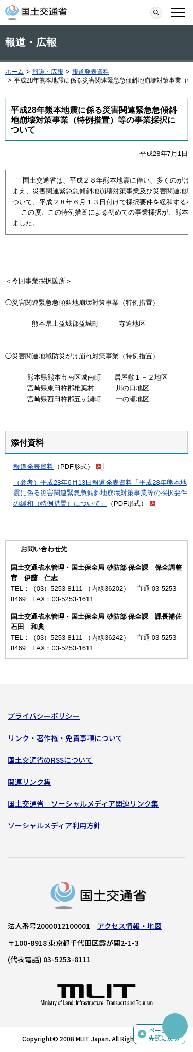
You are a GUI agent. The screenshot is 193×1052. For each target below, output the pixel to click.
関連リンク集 (29, 782)
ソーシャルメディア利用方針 (54, 825)
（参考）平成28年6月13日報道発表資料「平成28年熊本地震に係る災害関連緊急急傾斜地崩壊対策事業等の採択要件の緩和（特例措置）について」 (100, 493)
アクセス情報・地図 (129, 926)
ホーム (14, 71)
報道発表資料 (90, 71)
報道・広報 (47, 71)
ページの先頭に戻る (164, 1034)
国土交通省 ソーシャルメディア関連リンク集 (83, 803)
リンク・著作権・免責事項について (65, 738)
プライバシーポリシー (44, 716)
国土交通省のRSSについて (50, 759)
